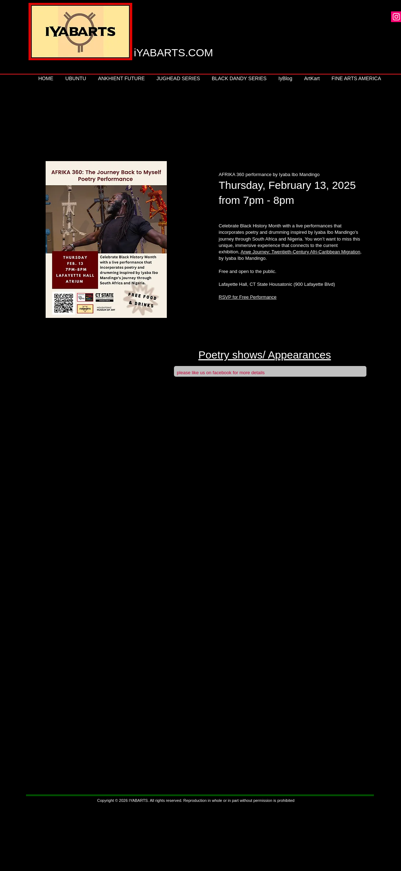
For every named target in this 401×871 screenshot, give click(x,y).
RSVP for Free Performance (248, 297)
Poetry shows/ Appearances (265, 355)
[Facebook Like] (313, 375)
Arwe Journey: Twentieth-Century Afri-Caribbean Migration (300, 251)
